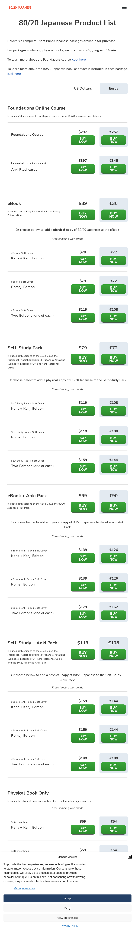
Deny (67, 908)
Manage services (24, 888)
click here (79, 59)
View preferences (67, 917)
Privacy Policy (69, 925)
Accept (67, 898)
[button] (129, 857)
